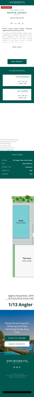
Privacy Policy (21, 374)
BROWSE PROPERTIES (17, 344)
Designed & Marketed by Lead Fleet (17, 377)
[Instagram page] (17, 367)
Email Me (22, 83)
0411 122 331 (22, 81)
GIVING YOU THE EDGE (17, 338)
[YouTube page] (20, 367)
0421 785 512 (22, 95)
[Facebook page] (14, 367)
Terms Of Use (13, 374)
